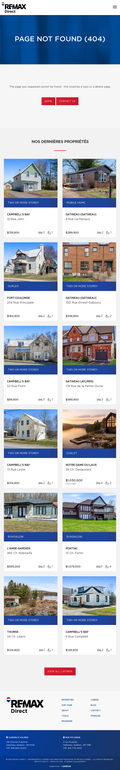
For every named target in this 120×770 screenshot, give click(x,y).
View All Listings (60, 671)
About (65, 710)
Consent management (75, 761)
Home (48, 101)
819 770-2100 (75, 748)
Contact (95, 710)
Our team (67, 705)
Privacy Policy (41, 761)
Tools (65, 716)
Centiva (66, 766)
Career (95, 700)
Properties (68, 700)
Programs (67, 721)
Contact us (67, 101)
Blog (93, 705)
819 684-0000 (18, 748)
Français (95, 716)
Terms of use (56, 761)
